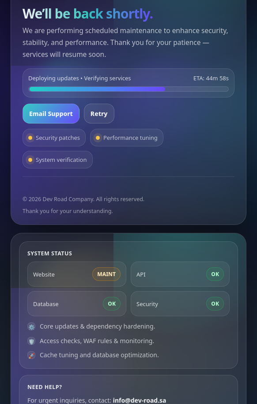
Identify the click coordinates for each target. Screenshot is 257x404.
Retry (99, 113)
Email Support (51, 113)
